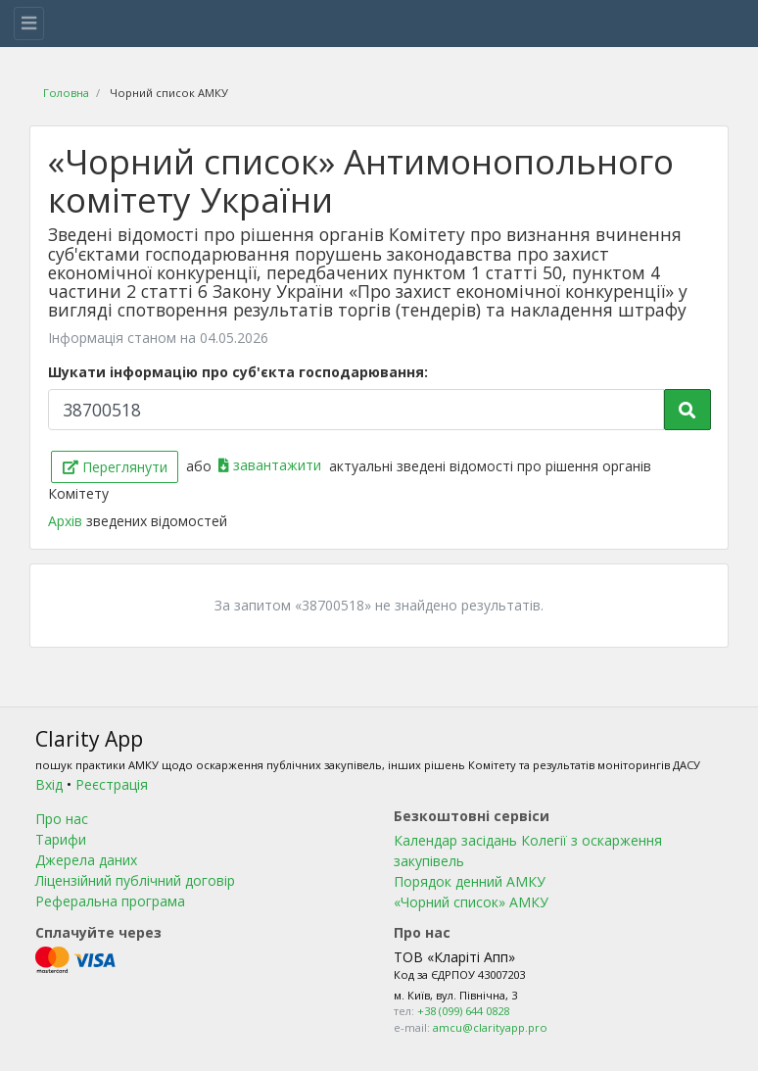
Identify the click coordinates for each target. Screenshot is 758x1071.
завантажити (271, 465)
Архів (67, 520)
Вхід (49, 784)
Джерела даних (86, 860)
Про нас (61, 818)
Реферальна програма (110, 901)
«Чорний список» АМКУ (471, 902)
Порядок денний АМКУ (469, 881)
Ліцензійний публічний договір (135, 880)
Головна (66, 92)
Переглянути (115, 467)
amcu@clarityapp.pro (490, 1027)
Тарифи (60, 839)
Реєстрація (111, 784)
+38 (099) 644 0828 (463, 1010)
